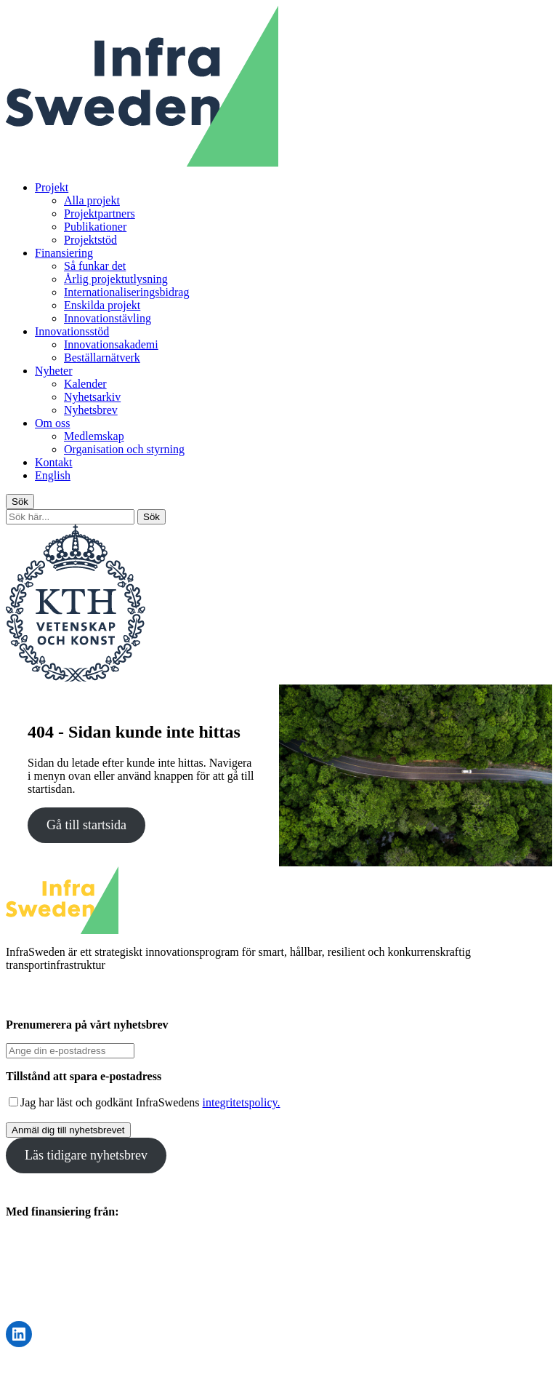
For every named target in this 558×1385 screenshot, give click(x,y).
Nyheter (54, 370)
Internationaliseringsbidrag (126, 292)
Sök (20, 501)
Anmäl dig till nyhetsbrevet (68, 1130)
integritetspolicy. (241, 1102)
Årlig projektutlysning (116, 279)
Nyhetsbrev (91, 410)
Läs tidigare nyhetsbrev (86, 1155)
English (52, 475)
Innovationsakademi (111, 344)
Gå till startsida (86, 825)
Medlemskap (94, 436)
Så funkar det (95, 266)
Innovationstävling (107, 318)
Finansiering (64, 253)
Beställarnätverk (102, 357)
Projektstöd (90, 240)
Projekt (51, 187)
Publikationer (95, 226)
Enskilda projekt (102, 305)
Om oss (52, 423)
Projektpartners (99, 213)
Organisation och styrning (124, 449)
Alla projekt (92, 200)
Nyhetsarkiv (92, 397)
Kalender (85, 384)
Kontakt (54, 462)
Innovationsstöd (72, 331)
